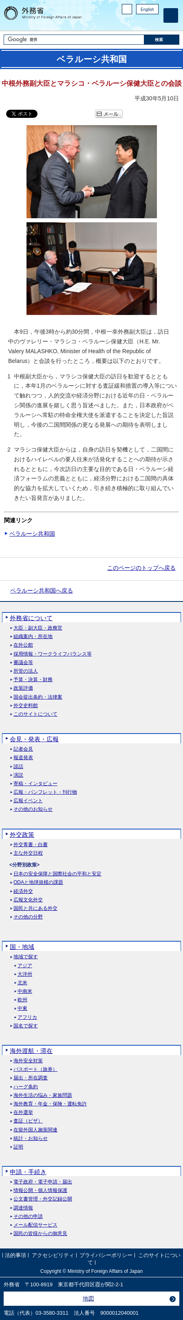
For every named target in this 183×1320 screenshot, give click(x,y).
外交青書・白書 (30, 844)
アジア (25, 965)
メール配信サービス (35, 1225)
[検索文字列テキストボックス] (74, 40)
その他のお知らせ (33, 809)
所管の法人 (25, 671)
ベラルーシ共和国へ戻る (41, 590)
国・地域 (22, 946)
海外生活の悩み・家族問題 (42, 1095)
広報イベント (28, 800)
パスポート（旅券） (35, 1069)
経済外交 (23, 891)
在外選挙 (23, 1112)
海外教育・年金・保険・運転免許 (50, 1104)
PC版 (127, 9)
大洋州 (25, 974)
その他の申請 (28, 1216)
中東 (22, 1008)
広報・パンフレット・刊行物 (45, 792)
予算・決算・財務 (33, 679)
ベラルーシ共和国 (32, 533)
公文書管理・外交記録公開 (42, 1199)
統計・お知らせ (30, 1138)
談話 (18, 766)
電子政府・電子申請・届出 (42, 1182)
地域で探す (25, 957)
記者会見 (23, 749)
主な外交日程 (28, 853)
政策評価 (23, 688)
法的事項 (15, 1255)
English (147, 9)
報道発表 (23, 757)
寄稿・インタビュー (35, 783)
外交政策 (22, 834)
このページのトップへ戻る (141, 567)
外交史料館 (25, 705)
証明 (18, 1147)
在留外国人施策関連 (35, 1130)
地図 (88, 1298)
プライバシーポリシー (105, 1255)
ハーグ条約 (25, 1087)
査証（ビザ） (28, 1121)
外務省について (31, 617)
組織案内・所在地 (33, 636)
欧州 (22, 1000)
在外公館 (23, 645)
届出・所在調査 (30, 1078)
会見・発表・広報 (34, 739)
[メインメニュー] (170, 15)
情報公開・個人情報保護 (40, 1190)
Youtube (154, 22)
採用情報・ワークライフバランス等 (52, 654)
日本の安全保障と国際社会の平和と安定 (57, 874)
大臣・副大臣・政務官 (37, 628)
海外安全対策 (28, 1061)
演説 (18, 775)
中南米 (25, 991)
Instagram (143, 22)
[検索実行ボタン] (161, 40)
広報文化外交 (28, 900)
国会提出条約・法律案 (37, 697)
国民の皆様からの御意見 (40, 1233)
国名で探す (25, 1026)
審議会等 (23, 662)
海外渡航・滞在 (31, 1050)
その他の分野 (28, 917)
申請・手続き (28, 1171)
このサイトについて (35, 714)
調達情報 (23, 1208)
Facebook (133, 22)
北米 (22, 983)
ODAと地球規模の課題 (38, 882)
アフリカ (27, 1017)
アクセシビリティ (53, 1255)
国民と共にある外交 (35, 908)
